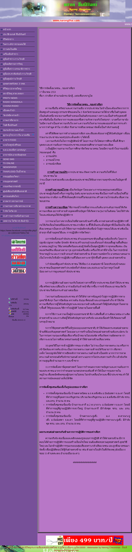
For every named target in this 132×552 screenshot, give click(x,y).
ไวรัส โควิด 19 (8, 211)
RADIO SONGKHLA (11, 102)
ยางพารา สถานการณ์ (12, 201)
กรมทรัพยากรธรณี (11, 186)
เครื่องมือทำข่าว (9, 54)
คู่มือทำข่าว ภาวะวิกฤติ (12, 59)
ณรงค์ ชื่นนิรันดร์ (19, 228)
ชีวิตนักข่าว (7, 39)
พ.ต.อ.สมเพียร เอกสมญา (13, 150)
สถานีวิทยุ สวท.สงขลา (12, 93)
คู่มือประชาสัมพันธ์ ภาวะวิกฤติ (16, 74)
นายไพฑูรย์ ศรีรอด (11, 145)
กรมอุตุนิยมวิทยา (10, 176)
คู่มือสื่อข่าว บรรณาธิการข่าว (15, 69)
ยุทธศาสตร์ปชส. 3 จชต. (13, 83)
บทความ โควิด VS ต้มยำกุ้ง (15, 221)
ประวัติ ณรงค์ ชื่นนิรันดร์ (13, 34)
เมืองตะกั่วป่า (8, 110)
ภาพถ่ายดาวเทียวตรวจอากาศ (16, 206)
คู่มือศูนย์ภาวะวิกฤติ (11, 79)
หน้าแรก (6, 29)
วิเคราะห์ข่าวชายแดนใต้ (13, 44)
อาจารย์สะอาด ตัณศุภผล (13, 155)
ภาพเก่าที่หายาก (9, 120)
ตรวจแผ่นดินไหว (10, 196)
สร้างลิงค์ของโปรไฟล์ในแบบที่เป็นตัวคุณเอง (18, 236)
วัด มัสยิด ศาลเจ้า (10, 115)
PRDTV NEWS (9, 98)
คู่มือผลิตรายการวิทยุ (12, 64)
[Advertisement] (84, 58)
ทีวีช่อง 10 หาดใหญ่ (11, 88)
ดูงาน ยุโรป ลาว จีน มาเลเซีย (17, 135)
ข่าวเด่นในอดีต (9, 49)
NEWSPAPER (9, 167)
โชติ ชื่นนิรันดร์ (9, 125)
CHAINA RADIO (9, 106)
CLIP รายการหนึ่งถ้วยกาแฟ (15, 216)
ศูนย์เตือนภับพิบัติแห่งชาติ (14, 191)
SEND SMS (7, 159)
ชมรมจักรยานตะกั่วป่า (12, 130)
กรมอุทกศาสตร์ (9, 181)
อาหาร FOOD (8, 140)
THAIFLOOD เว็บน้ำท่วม (13, 171)
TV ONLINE (7, 163)
